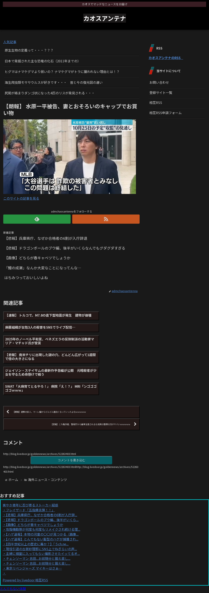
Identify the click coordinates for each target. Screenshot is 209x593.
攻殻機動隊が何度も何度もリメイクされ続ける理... (43, 496)
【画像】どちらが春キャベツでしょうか (34, 492)
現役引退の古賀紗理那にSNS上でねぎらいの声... (41, 516)
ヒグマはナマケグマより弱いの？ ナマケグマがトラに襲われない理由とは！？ (62, 71)
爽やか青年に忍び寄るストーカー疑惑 (30, 472)
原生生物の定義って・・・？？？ (29, 50)
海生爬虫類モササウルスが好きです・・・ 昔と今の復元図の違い (54, 82)
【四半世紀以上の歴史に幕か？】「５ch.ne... (37, 511)
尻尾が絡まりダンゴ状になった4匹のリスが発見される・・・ (50, 92)
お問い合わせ (159, 82)
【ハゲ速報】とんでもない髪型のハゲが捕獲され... (42, 506)
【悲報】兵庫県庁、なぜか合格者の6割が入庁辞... (41, 482)
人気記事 (9, 41)
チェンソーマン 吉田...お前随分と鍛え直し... (38, 525)
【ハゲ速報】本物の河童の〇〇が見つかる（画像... (42, 501)
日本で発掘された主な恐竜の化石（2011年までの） (43, 60)
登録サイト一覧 (160, 92)
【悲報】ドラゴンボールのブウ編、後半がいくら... (42, 487)
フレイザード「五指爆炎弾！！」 (30, 477)
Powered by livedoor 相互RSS (25, 547)
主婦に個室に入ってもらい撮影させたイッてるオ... (43, 520)
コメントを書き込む (71, 427)
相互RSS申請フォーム (165, 112)
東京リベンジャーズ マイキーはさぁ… (34, 535)
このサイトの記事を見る (21, 198)
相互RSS (155, 102)
